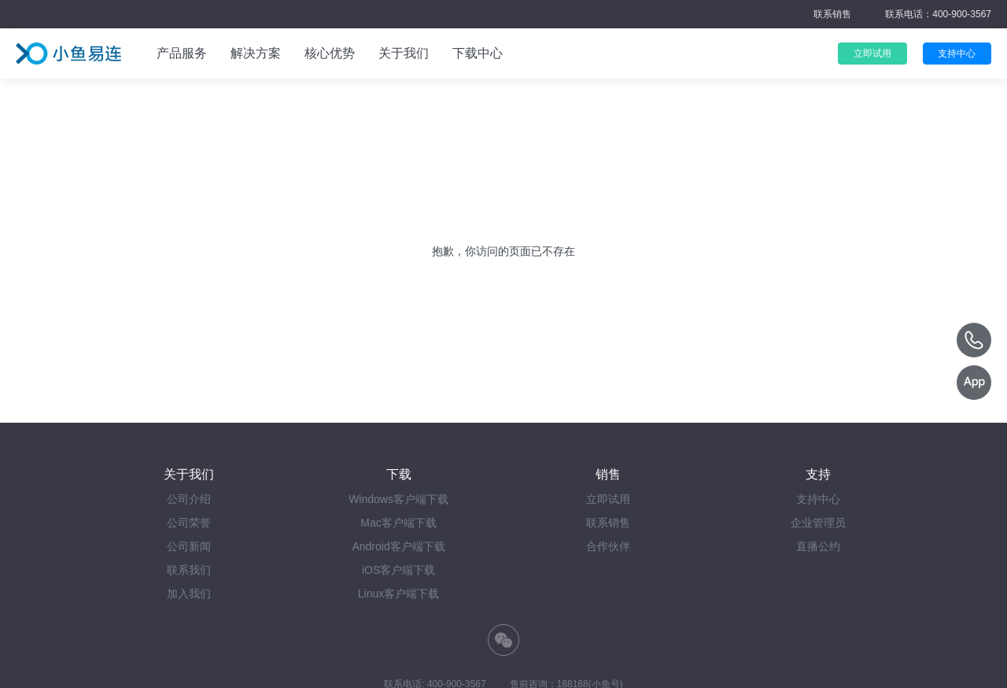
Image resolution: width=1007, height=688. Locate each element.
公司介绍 (189, 499)
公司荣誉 (189, 522)
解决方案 (256, 53)
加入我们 (189, 593)
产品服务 (182, 53)
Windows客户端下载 (398, 499)
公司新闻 (189, 546)
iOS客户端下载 (398, 570)
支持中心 (818, 499)
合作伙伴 (608, 546)
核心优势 (329, 53)
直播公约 (818, 546)
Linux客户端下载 (398, 593)
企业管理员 (818, 522)
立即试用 (608, 499)
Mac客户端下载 (398, 522)
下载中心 (477, 53)
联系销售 (832, 14)
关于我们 (403, 53)
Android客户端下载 (398, 546)
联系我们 (189, 570)
